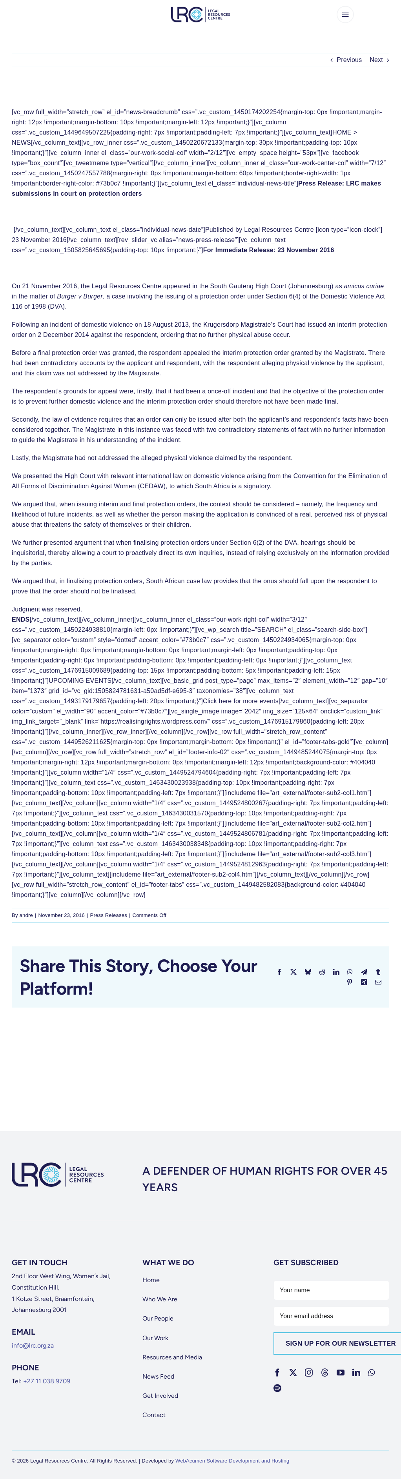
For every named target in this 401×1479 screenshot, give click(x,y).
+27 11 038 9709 (46, 1381)
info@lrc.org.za (33, 1345)
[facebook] (277, 1373)
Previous (349, 59)
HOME (342, 132)
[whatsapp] (371, 1373)
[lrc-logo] (200, 9)
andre (26, 915)
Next (376, 59)
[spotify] (277, 1388)
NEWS (21, 142)
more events (261, 701)
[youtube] (340, 1373)
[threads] (325, 1373)
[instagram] (309, 1373)
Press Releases (108, 915)
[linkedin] (356, 1373)
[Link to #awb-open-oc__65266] (345, 14)
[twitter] (293, 1373)
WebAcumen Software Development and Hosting (232, 1461)
